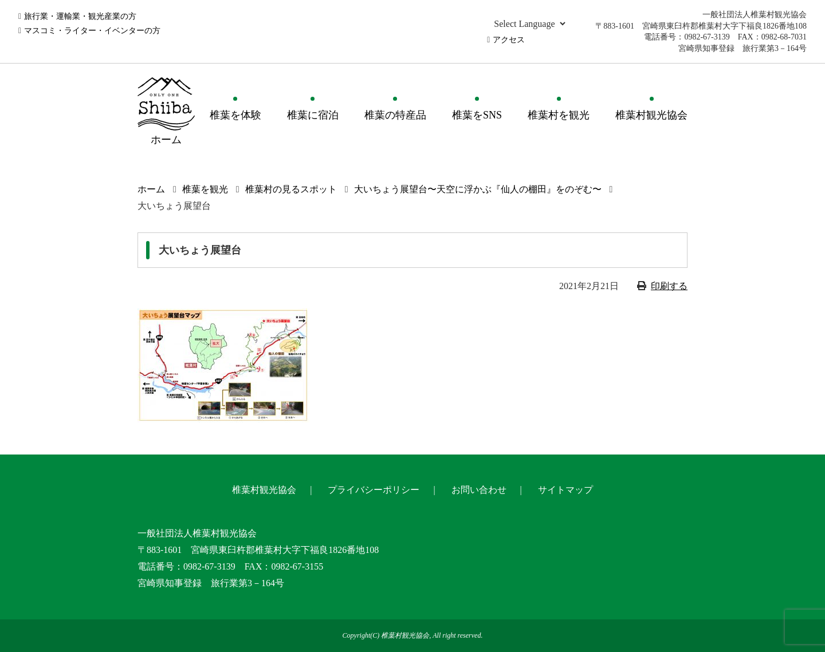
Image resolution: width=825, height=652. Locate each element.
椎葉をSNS (477, 115)
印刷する (669, 286)
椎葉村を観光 (559, 115)
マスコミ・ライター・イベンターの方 (92, 30)
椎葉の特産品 (395, 115)
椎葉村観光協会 (651, 115)
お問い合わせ (478, 490)
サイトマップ (565, 490)
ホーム (151, 189)
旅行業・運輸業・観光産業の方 (80, 16)
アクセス (509, 39)
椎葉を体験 (235, 115)
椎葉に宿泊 (313, 115)
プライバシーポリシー (373, 490)
